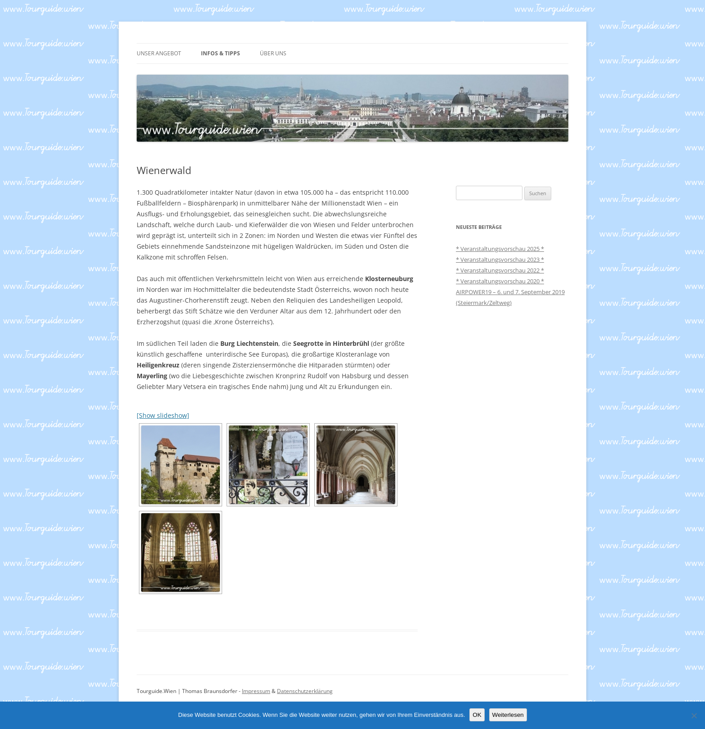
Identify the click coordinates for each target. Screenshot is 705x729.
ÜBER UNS (273, 53)
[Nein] (693, 715)
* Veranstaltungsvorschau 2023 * (500, 259)
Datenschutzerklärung (305, 691)
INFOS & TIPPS (220, 53)
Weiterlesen (508, 714)
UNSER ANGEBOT (159, 53)
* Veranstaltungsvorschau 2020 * (500, 281)
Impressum (256, 691)
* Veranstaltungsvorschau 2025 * (500, 249)
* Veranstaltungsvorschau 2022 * (500, 270)
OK (477, 714)
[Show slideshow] (163, 415)
